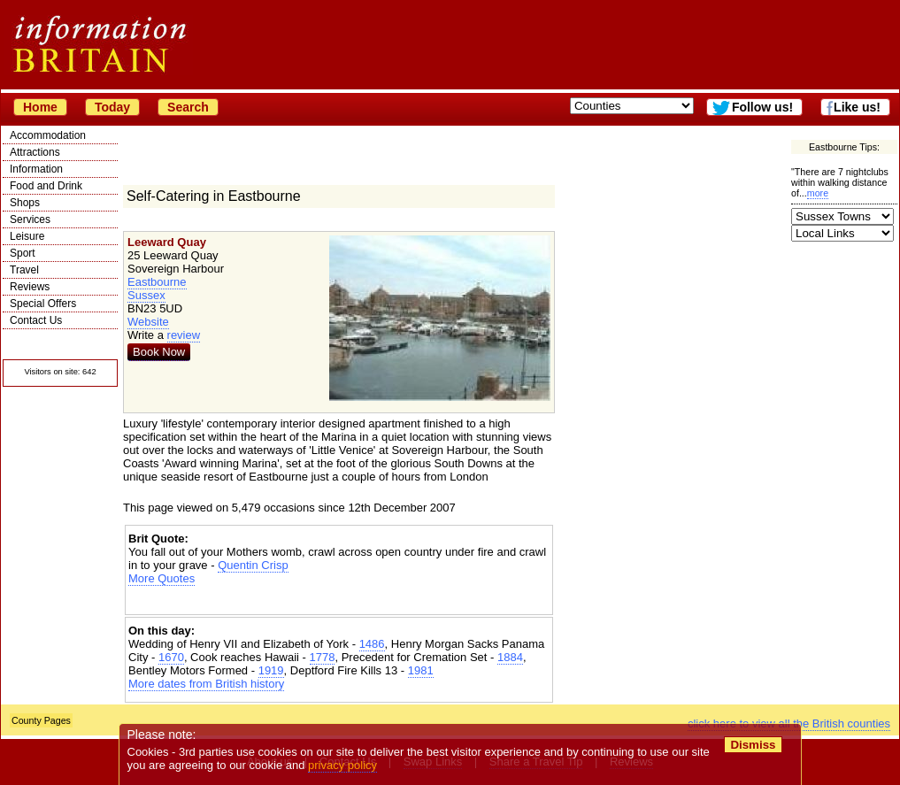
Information (36, 169)
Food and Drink (46, 186)
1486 (372, 643)
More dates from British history (206, 683)
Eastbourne (157, 282)
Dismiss (752, 744)
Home (40, 107)
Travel (24, 270)
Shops (25, 202)
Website (148, 321)
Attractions (35, 152)
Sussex (146, 295)
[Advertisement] (339, 600)
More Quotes (161, 578)
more (817, 193)
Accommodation (48, 135)
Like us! (857, 107)
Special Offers (43, 303)
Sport (22, 253)
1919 (271, 670)
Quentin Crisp (253, 565)
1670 (171, 657)
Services (30, 219)
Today (112, 107)
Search (188, 107)
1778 (322, 657)
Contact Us (36, 320)
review (184, 335)
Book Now (159, 351)
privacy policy (342, 765)
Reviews (30, 287)
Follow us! (762, 107)
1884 (510, 657)
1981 (421, 670)
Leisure (27, 236)
